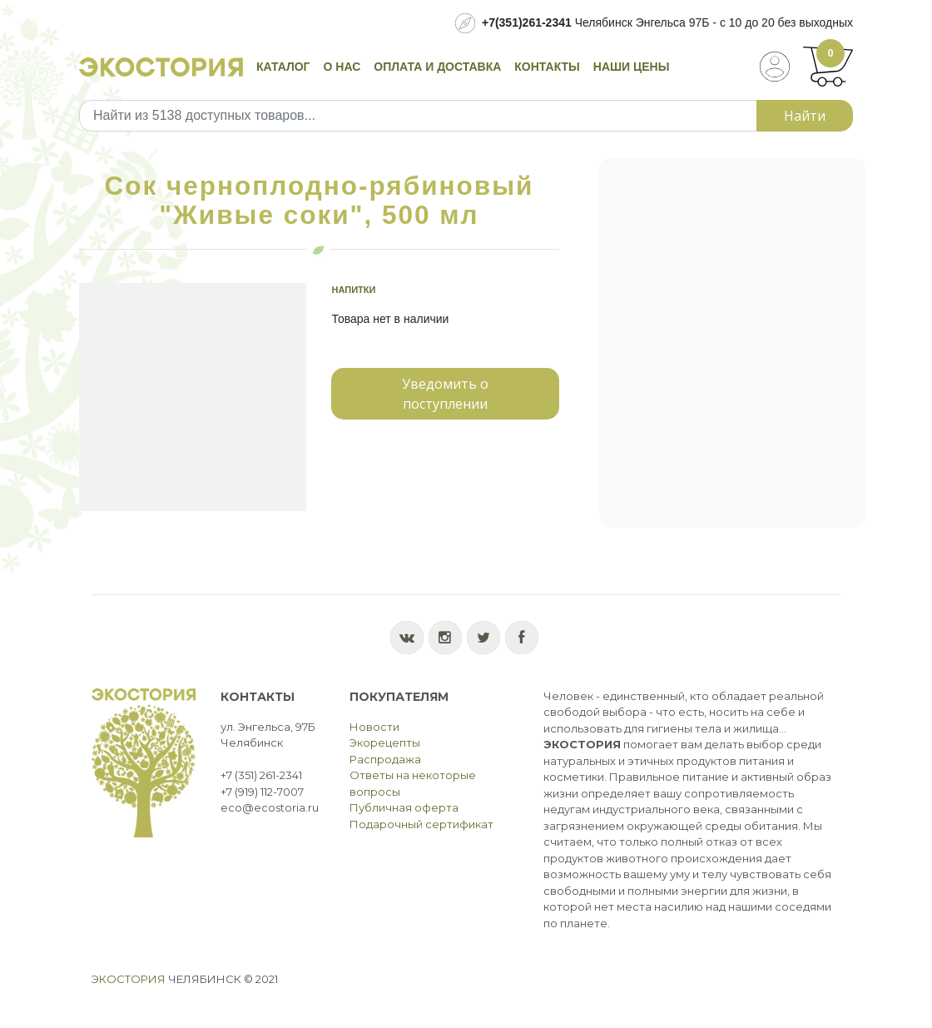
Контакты (546, 66)
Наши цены (631, 66)
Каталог (283, 66)
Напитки (353, 290)
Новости (374, 726)
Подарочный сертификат (421, 824)
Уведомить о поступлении (445, 394)
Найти (804, 116)
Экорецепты (385, 742)
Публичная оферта (404, 807)
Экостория (129, 979)
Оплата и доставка (437, 66)
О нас (342, 66)
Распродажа (385, 759)
